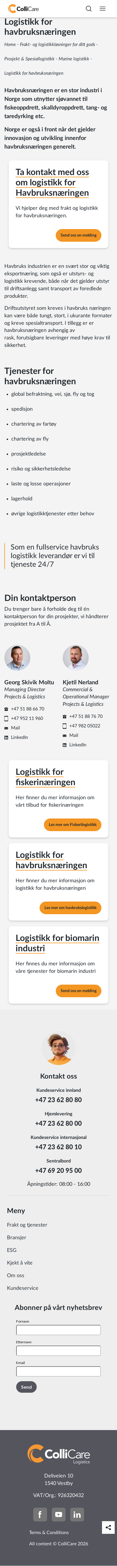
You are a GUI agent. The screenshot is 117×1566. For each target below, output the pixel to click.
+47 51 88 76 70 (86, 716)
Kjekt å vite (20, 1263)
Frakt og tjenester (27, 1225)
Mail (15, 728)
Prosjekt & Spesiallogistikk (29, 59)
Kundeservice (22, 1288)
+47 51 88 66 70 (27, 709)
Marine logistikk (74, 59)
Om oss (15, 1275)
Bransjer (16, 1237)
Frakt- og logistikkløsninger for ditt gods (57, 44)
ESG (11, 1250)
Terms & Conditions (49, 1532)
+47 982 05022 (84, 726)
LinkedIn (19, 737)
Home (10, 44)
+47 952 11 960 (27, 718)
